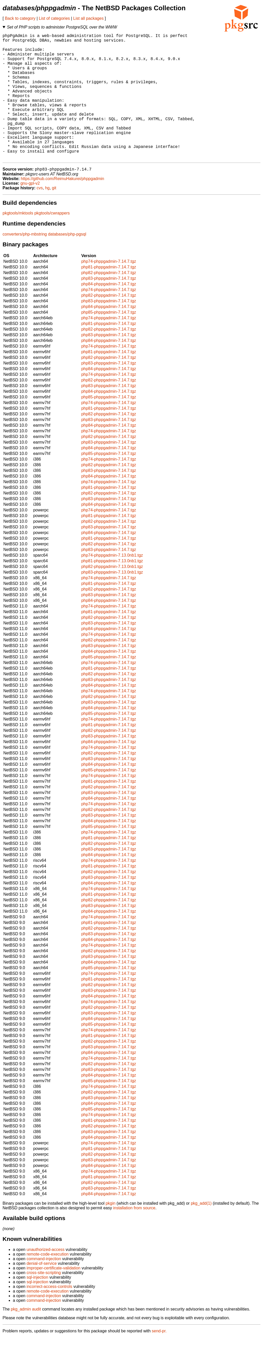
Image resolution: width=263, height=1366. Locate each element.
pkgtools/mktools (18, 241)
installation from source (134, 1236)
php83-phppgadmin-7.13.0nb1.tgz (112, 600)
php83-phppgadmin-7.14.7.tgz (108, 307)
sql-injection (37, 1306)
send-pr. (159, 1359)
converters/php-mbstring (25, 262)
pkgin (110, 1232)
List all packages (88, 18)
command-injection (43, 1287)
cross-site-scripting (43, 1301)
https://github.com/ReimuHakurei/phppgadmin (62, 207)
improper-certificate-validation (53, 1296)
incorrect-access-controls (49, 1315)
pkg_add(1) (201, 1232)
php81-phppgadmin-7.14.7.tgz (108, 295)
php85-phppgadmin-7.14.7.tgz (108, 341)
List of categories (54, 18)
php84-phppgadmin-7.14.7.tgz (108, 312)
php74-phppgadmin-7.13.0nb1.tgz (112, 584)
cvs (40, 216)
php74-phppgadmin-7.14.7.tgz (108, 290)
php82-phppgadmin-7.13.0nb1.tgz (112, 595)
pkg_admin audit (26, 1337)
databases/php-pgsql (67, 262)
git (54, 216)
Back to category (20, 18)
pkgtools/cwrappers (52, 241)
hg (47, 216)
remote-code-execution (47, 1282)
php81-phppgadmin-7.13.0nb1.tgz (112, 589)
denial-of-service (41, 1292)
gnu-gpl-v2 (30, 212)
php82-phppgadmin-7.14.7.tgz (108, 301)
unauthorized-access (45, 1278)
